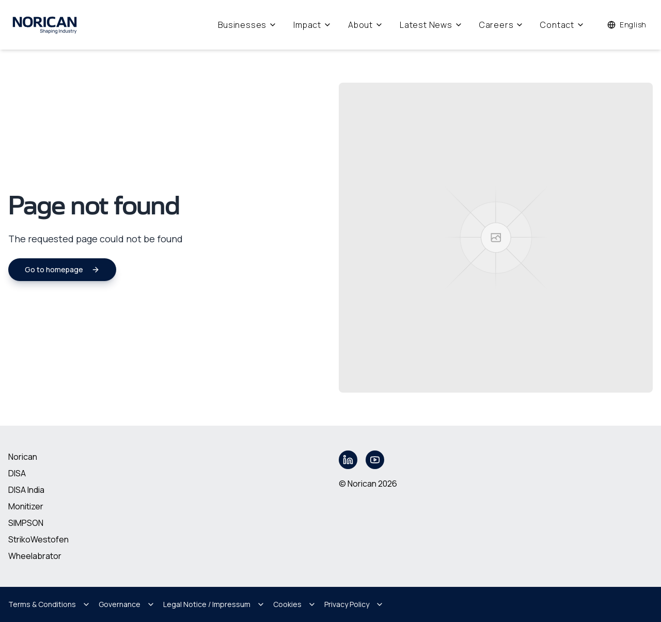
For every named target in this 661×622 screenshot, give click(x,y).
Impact (312, 24)
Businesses (247, 24)
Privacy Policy (354, 604)
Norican (22, 456)
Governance (127, 604)
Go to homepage (62, 269)
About (365, 24)
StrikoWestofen (38, 539)
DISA (17, 473)
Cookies (294, 604)
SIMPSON (25, 522)
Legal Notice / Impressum (214, 604)
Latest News (431, 24)
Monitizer (25, 506)
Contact (562, 24)
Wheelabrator (34, 556)
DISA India (26, 489)
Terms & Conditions (49, 604)
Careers (501, 24)
